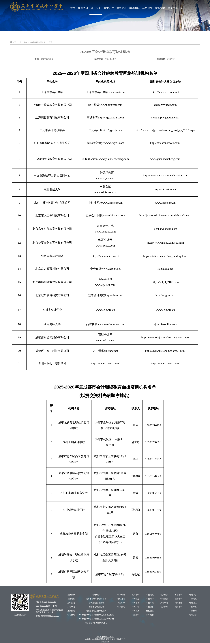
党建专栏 (71, 599)
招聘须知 (178, 603)
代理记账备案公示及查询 (96, 611)
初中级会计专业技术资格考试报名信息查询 (96, 615)
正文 (50, 42)
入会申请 (164, 603)
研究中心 (173, 8)
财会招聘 (160, 8)
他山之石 (121, 599)
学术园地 (121, 607)
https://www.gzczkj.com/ (105, 363)
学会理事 (150, 607)
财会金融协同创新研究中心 (96, 623)
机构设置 (150, 611)
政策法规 (71, 611)
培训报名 (135, 603)
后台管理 (105, 641)
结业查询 (135, 615)
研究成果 (121, 603)
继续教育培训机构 (37, 42)
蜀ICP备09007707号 (105, 637)
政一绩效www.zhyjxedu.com (105, 104)
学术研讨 (109, 8)
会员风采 (164, 607)
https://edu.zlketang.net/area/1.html (165, 350)
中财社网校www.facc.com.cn (105, 202)
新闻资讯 (83, 8)
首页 (72, 8)
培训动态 (135, 599)
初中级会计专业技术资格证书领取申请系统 (96, 619)
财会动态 (71, 607)
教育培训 (122, 8)
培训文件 (135, 607)
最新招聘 (178, 599)
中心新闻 (193, 611)
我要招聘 (178, 607)
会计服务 (96, 8)
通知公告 (193, 615)
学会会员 (164, 599)
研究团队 (193, 603)
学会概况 (134, 8)
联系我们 (150, 615)
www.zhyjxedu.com (165, 104)
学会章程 (150, 603)
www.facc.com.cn (165, 202)
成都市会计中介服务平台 (96, 599)
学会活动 (71, 615)
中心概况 (193, 599)
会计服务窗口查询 (96, 603)
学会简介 (150, 599)
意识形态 (71, 603)
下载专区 (193, 607)
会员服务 (147, 8)
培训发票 (135, 611)
